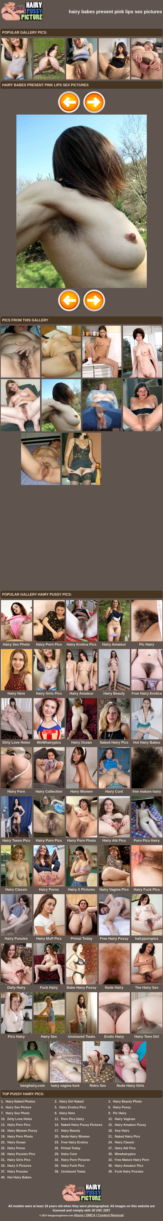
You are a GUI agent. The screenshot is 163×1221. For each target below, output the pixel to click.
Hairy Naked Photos (20, 1101)
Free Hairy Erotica (74, 1142)
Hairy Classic (124, 1142)
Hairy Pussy (122, 1107)
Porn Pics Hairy (72, 1119)
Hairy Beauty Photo (127, 1101)
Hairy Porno (16, 1148)
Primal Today (70, 1148)
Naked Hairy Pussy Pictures (81, 1124)
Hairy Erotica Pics (72, 1107)
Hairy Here (67, 1113)
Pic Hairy (119, 1113)
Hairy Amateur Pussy (130, 1124)
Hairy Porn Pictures (75, 1159)
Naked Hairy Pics (127, 1136)
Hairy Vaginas (125, 1119)
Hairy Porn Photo (20, 1136)
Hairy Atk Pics (125, 1148)
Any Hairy (122, 1130)
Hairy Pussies (17, 1171)
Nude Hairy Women (75, 1136)
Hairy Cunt (69, 1154)
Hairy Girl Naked (71, 1101)
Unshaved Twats (73, 1171)
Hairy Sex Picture (18, 1107)
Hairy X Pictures (19, 1165)
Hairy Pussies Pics (21, 1154)
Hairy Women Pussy (22, 1130)
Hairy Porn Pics (18, 1124)
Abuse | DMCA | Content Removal (99, 1215)
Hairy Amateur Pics (129, 1165)
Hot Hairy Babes (19, 1177)
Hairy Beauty (70, 1130)
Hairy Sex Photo (18, 1113)
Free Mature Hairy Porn (132, 1159)
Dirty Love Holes (19, 1119)
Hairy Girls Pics (18, 1159)
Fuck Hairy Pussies (129, 1171)
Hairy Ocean (16, 1142)
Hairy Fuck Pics (72, 1165)
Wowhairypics (125, 1154)
